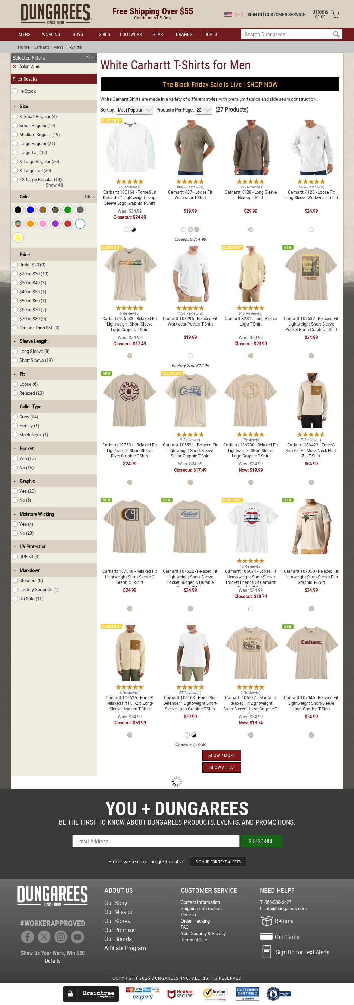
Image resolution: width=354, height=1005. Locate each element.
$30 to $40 (29, 282)
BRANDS (184, 34)
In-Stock (24, 91)
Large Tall (29, 152)
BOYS (78, 34)
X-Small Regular (34, 116)
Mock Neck (30, 435)
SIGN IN (255, 14)
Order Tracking (195, 921)
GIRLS (104, 34)
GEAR (157, 34)
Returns (188, 914)
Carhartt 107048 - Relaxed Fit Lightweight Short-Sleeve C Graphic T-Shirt (129, 506)
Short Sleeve (32, 360)
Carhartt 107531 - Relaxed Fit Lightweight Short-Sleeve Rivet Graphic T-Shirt (130, 379)
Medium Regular (36, 134)
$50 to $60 (29, 300)
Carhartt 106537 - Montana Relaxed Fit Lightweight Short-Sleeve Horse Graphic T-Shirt (250, 632)
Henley (25, 426)
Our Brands (118, 939)
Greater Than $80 (36, 327)
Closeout (27, 580)
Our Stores (117, 921)
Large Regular (33, 143)
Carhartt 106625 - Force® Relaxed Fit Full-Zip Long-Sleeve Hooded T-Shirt (129, 632)
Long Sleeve (31, 351)
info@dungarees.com (285, 908)
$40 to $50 (29, 291)
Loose (25, 384)
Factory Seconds (35, 589)
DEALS (210, 34)
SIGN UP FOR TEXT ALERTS (218, 861)
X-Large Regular (35, 161)
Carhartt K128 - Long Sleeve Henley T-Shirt (251, 124)
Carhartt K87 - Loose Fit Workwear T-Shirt (190, 124)
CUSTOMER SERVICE (285, 14)
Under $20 (29, 264)
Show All (54, 185)
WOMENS (51, 34)
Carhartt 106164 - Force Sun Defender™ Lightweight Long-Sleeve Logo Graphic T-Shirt (130, 126)
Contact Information (200, 902)
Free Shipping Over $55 (152, 11)
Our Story (115, 903)
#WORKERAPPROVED (52, 923)
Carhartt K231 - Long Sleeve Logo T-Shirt (251, 250)
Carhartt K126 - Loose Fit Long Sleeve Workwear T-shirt (311, 124)
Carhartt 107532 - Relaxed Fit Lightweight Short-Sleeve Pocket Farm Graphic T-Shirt (311, 253)
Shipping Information (201, 908)
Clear (90, 57)
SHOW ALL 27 (221, 767)
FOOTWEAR (131, 34)
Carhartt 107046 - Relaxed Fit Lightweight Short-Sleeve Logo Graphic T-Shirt (311, 632)
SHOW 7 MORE (221, 755)
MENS (24, 34)
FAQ (185, 927)
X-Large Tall (32, 170)
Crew (25, 416)
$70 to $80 (29, 318)
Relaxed (28, 393)
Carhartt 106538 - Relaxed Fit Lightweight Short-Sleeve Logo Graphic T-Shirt (130, 253)
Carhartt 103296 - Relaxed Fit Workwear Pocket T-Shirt (190, 250)
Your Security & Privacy (203, 933)
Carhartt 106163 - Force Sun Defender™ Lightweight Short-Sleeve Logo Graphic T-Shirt (190, 632)
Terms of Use (194, 939)
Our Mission (119, 912)
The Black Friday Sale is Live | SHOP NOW (220, 84)
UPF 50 (26, 556)
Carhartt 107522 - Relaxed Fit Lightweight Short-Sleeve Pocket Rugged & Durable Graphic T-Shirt (190, 509)
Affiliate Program (125, 948)
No (23, 467)
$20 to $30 (30, 273)
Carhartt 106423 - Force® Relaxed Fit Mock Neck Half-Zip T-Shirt (311, 379)
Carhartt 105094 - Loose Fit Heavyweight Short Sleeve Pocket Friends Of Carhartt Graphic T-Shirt (250, 509)
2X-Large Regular (37, 179)
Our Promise (119, 930)
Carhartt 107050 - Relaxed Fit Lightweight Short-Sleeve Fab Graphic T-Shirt (311, 506)
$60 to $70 (29, 309)
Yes (24, 458)
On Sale (28, 598)
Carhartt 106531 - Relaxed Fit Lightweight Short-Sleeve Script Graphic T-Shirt (190, 379)
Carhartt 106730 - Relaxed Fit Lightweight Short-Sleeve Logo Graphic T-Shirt (251, 379)
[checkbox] (18, 209)
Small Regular (33, 125)
